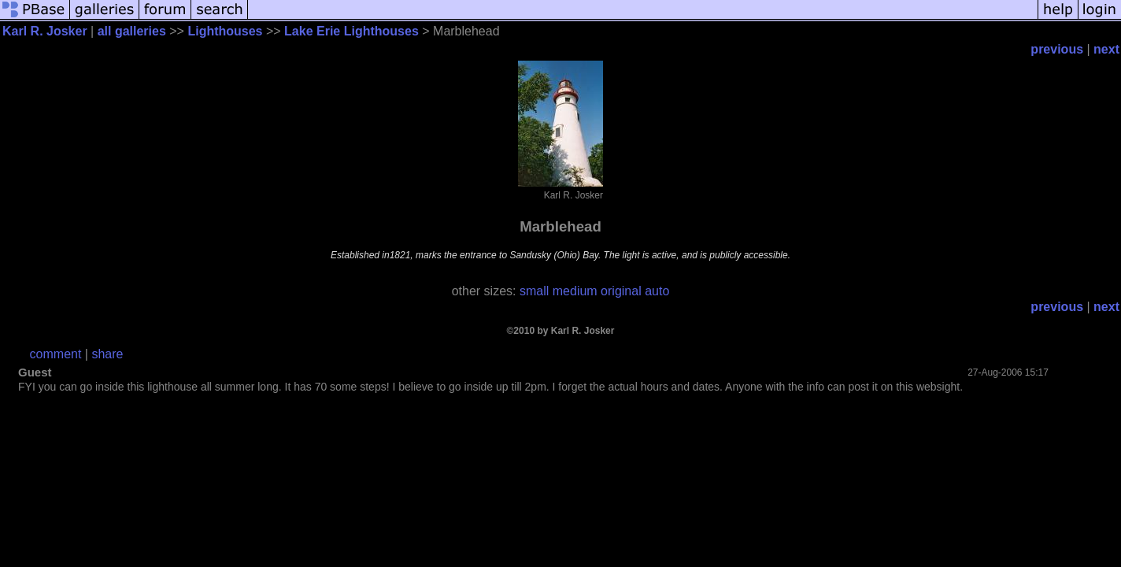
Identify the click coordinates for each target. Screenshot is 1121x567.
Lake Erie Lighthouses (351, 31)
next (1106, 49)
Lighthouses (224, 31)
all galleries (132, 31)
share (107, 354)
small (534, 291)
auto (657, 291)
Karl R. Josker (44, 31)
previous (1056, 49)
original (621, 291)
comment (56, 354)
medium (575, 291)
